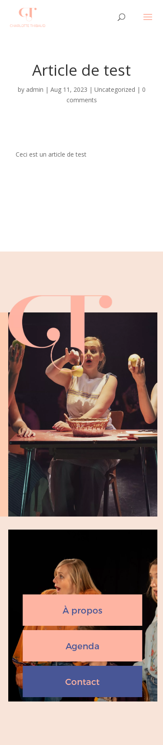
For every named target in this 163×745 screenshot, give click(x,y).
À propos (82, 610)
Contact (82, 681)
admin (34, 89)
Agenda (83, 646)
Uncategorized (114, 89)
